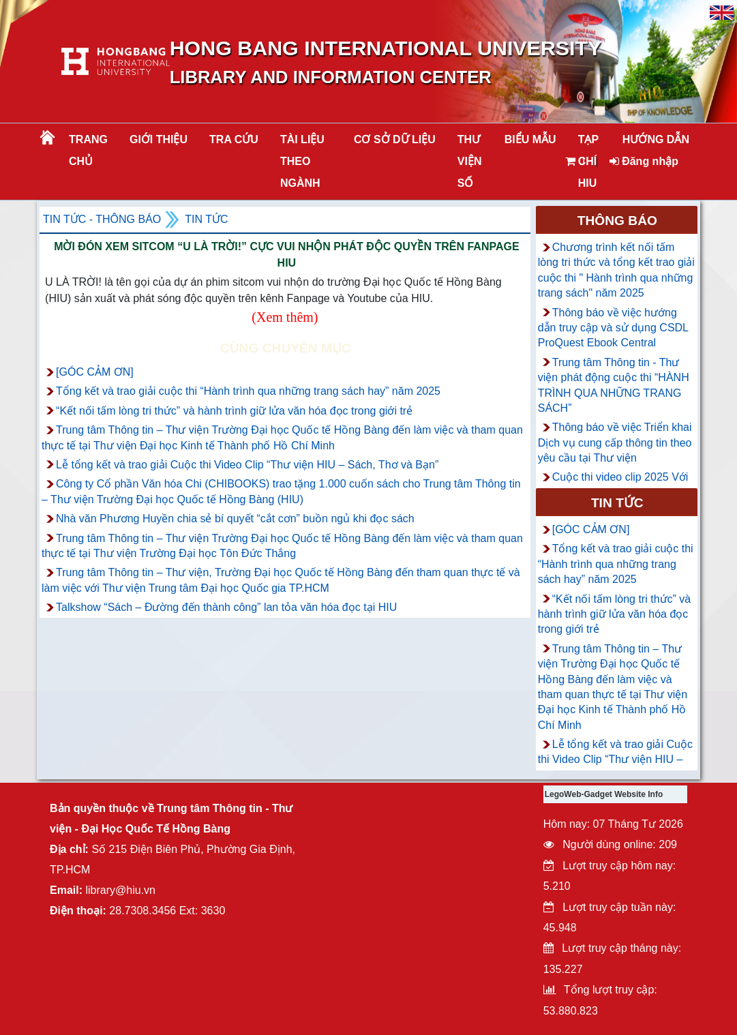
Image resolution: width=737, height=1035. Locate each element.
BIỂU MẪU (530, 139)
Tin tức (206, 219)
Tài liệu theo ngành (302, 161)
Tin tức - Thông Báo (102, 219)
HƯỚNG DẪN (655, 139)
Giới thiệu (158, 139)
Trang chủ (88, 150)
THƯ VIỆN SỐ (469, 161)
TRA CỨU (233, 139)
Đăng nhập (644, 161)
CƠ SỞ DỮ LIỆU (395, 139)
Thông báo (617, 220)
